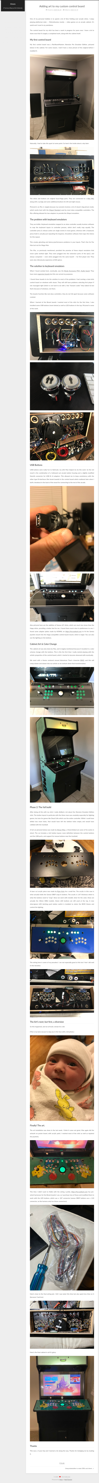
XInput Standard (55, 210)
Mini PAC (90, 198)
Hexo (61, 1479)
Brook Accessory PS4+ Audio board (77, 271)
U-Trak (41, 202)
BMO (82, 660)
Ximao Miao (61, 830)
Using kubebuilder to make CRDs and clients (79, 1468)
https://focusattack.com (73, 631)
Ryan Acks (61, 891)
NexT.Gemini (68, 1479)
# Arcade (62, 1463)
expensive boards (44, 274)
